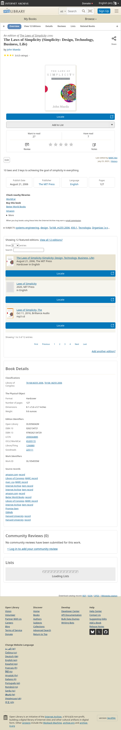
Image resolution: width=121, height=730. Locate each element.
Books (36, 614)
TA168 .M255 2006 (53, 382)
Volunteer (10, 614)
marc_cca (10, 482)
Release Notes (96, 626)
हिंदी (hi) (8, 671)
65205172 (31, 441)
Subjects (37, 622)
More (11, 215)
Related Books (87, 26)
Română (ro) (11, 686)
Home (36, 611)
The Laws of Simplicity (33, 35)
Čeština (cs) (11, 652)
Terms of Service (13, 630)
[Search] (73, 11)
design (44, 227)
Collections (39, 626)
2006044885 (32, 436)
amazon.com (12, 474)
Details (49, 26)
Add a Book (95, 622)
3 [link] (64, 344)
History (114, 161)
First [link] (36, 344)
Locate (60, 116)
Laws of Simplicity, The (29, 310)
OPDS (96, 595)
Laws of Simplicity (27, 283)
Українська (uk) (13, 698)
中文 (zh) (9, 702)
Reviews (62, 26)
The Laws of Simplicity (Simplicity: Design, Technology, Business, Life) (55, 257)
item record (27, 485)
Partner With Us (13, 618)
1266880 (30, 445)
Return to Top (40, 634)
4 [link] (70, 344)
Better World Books (16, 206)
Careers (9, 622)
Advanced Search (42, 630)
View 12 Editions (32, 26)
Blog (7, 626)
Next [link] (77, 344)
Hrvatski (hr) (11, 675)
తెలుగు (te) (10, 694)
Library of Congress (15, 478)
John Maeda (13, 49)
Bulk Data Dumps (70, 618)
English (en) (11, 660)
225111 (29, 449)
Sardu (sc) (10, 690)
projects (26, 722)
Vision (8, 611)
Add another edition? (103, 351)
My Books (30, 19)
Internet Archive (13, 485)
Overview (14, 26)
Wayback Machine (52, 722)
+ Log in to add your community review (32, 549)
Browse (78, 19)
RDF (84, 595)
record (22, 474)
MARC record (31, 478)
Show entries (16, 245)
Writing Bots (67, 622)
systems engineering (27, 227)
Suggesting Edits (98, 618)
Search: (25, 249)
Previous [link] (46, 344)
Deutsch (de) (11, 656)
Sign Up (104, 11)
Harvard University (15, 516)
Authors (37, 618)
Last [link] (85, 344)
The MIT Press (47, 184)
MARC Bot (113, 157)
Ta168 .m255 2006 (59, 227)
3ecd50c (111, 718)
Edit (7, 160)
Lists (73, 26)
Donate (87, 3)
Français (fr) (11, 667)
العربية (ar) (10, 648)
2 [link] (59, 344)
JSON (90, 595)
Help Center (95, 611)
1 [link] (54, 344)
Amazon (10, 211)
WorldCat (11, 199)
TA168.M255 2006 (34, 382)
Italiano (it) (10, 679)
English (74, 184)
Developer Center (70, 611)
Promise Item (12, 508)
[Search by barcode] (90, 11)
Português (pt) (12, 683)
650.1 (74, 227)
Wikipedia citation (109, 595)
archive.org (68, 722)
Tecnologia (84, 227)
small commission (73, 220)
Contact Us (95, 614)
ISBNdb (9, 512)
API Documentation (71, 614)
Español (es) (11, 663)
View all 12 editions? (51, 239)
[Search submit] (84, 11)
